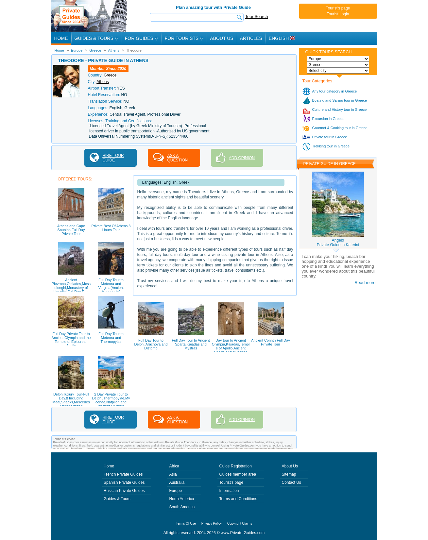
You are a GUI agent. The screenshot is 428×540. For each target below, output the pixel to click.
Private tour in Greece (329, 137)
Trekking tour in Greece (331, 146)
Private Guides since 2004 (89, 16)
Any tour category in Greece (334, 91)
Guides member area (237, 474)
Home (61, 38)
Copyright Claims (239, 523)
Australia (176, 482)
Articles (251, 38)
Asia (173, 474)
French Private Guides (123, 474)
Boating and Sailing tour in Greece (339, 100)
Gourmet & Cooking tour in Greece (340, 128)
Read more (364, 282)
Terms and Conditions (238, 499)
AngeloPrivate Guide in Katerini (338, 242)
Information (229, 490)
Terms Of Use (186, 523)
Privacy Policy (211, 523)
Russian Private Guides (124, 490)
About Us (221, 38)
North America (181, 499)
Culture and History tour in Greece (339, 109)
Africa (174, 466)
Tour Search (256, 16)
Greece (110, 75)
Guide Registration (235, 466)
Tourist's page (338, 8)
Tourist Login (338, 14)
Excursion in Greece (328, 119)
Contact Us (291, 482)
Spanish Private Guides (124, 482)
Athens (102, 81)
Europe (175, 490)
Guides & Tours (117, 499)
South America (182, 507)
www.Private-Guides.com (243, 533)
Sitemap (289, 474)
